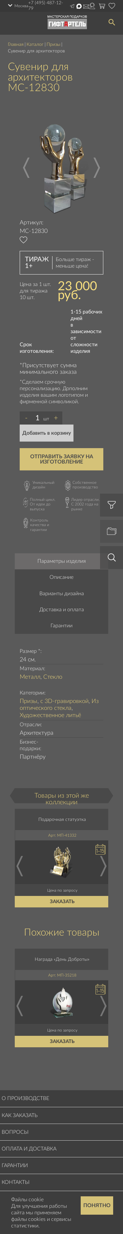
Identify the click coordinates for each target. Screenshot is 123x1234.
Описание (61, 577)
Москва (21, 6)
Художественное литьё (50, 715)
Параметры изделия (61, 561)
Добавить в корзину (46, 433)
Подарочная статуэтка (62, 819)
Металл (30, 677)
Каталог (35, 44)
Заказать (62, 901)
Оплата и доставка (29, 1148)
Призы (53, 44)
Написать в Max (79, 6)
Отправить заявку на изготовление (61, 459)
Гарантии (61, 625)
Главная (16, 44)
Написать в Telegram (72, 6)
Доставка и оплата (61, 609)
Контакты (16, 1182)
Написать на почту (86, 7)
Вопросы (15, 1132)
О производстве (25, 1098)
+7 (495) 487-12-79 (45, 6)
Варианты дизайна (61, 593)
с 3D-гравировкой (64, 701)
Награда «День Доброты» (62, 959)
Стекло (52, 677)
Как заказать (20, 1115)
